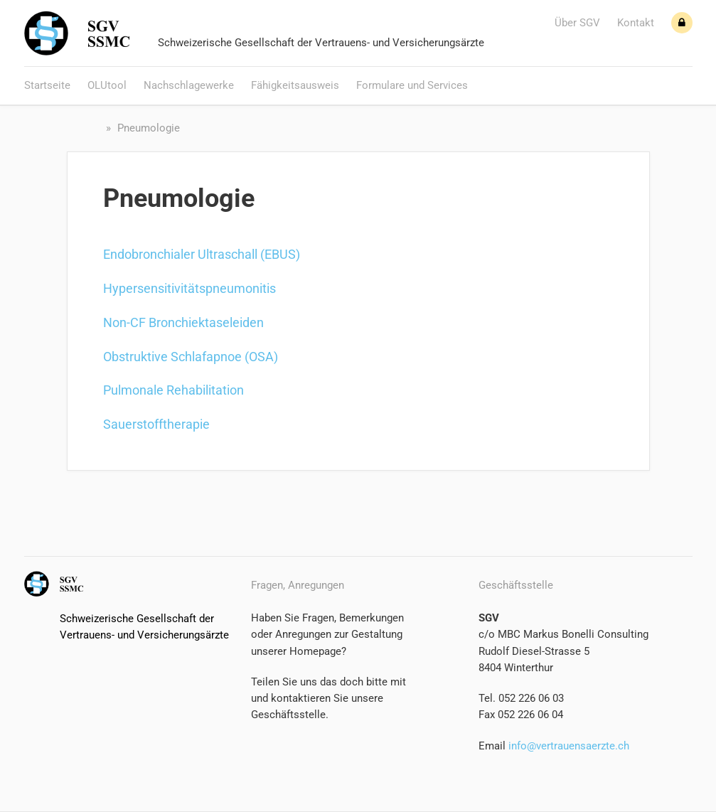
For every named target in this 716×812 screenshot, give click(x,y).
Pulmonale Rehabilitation (173, 390)
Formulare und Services (412, 85)
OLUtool (107, 85)
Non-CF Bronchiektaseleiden (183, 322)
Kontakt (635, 22)
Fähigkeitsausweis (295, 85)
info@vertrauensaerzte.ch (567, 745)
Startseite (47, 85)
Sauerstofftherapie (156, 424)
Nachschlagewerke (189, 85)
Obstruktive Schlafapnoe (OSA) (190, 356)
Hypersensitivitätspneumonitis (189, 288)
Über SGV (577, 22)
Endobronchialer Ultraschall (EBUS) (201, 254)
